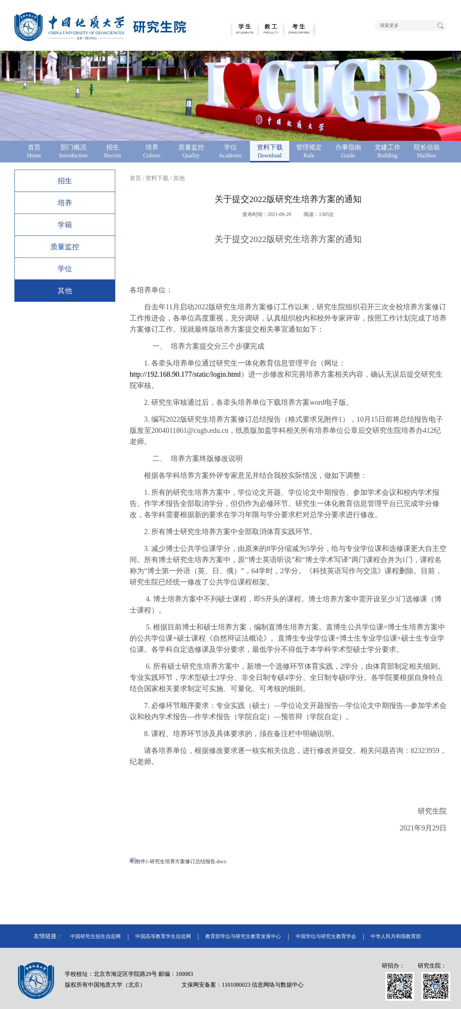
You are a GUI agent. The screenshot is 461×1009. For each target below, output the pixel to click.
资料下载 (157, 178)
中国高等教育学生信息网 (163, 936)
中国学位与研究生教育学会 (326, 936)
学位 (65, 269)
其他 (65, 291)
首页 (135, 178)
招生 (65, 181)
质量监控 (64, 247)
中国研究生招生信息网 (95, 936)
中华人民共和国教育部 (396, 936)
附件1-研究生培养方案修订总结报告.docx (178, 861)
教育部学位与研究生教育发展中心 (243, 936)
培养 (65, 203)
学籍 (65, 225)
